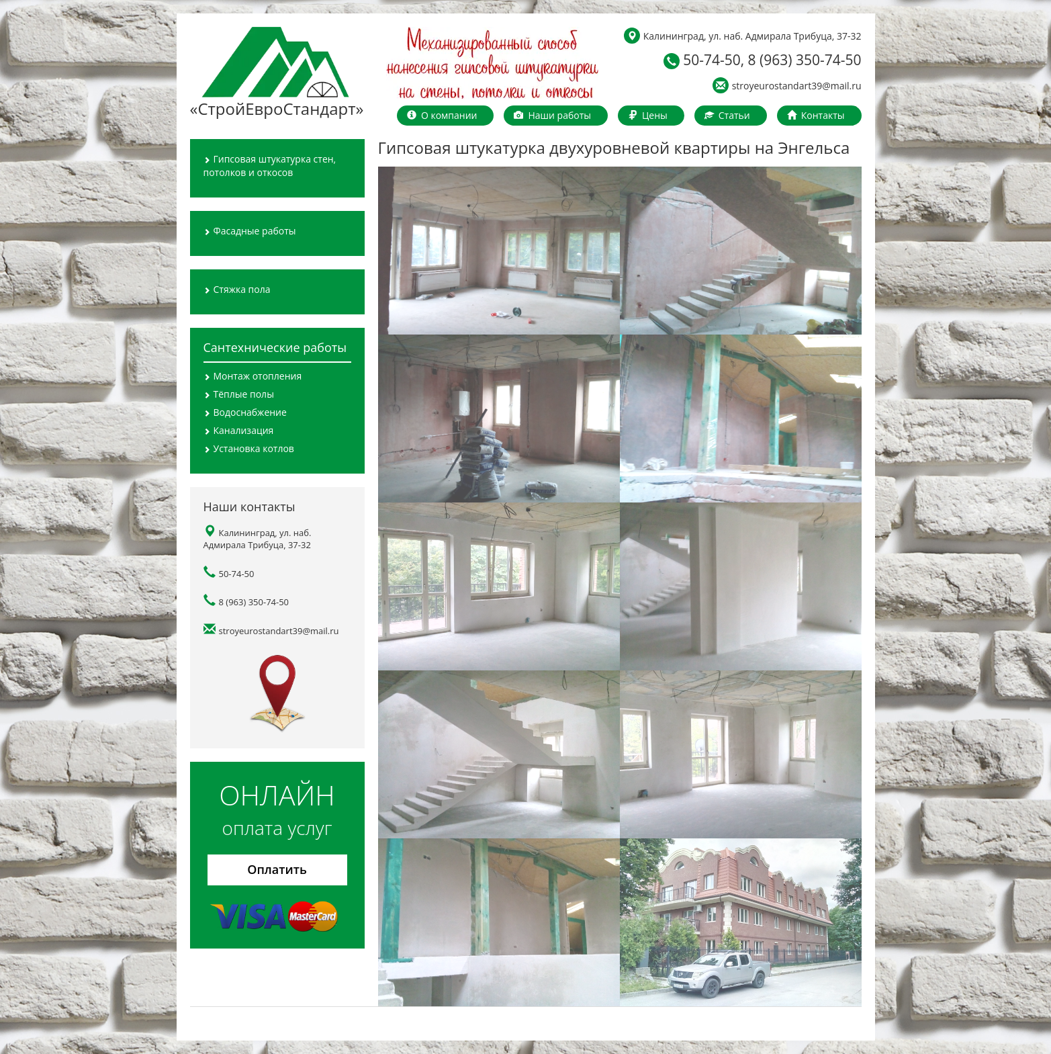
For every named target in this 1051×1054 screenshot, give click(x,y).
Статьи (727, 115)
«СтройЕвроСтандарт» (275, 73)
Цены (648, 115)
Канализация (238, 430)
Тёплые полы (238, 394)
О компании (442, 115)
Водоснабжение (245, 412)
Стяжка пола (237, 289)
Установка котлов (248, 448)
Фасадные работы (249, 230)
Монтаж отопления (252, 375)
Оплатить (277, 869)
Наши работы (552, 115)
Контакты (816, 115)
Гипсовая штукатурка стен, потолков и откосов (269, 165)
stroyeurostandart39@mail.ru (787, 85)
